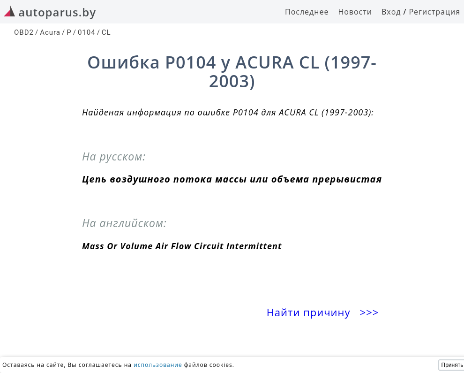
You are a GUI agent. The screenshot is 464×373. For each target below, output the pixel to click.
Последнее (307, 12)
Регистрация (434, 12)
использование (158, 365)
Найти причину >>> (324, 312)
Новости (355, 12)
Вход (391, 12)
